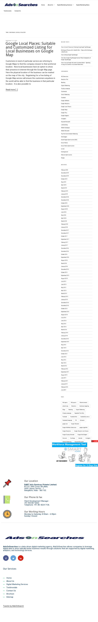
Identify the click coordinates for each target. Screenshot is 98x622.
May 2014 (63, 324)
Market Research (65, 131)
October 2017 (64, 236)
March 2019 (64, 188)
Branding (63, 82)
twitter (62, 149)
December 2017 (65, 230)
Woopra (63, 158)
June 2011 (63, 378)
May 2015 (63, 287)
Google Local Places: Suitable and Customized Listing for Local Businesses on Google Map (30, 49)
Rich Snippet (64, 137)
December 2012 (65, 351)
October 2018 (64, 203)
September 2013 (65, 342)
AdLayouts (73, 402)
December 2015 (65, 269)
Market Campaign (65, 128)
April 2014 (63, 327)
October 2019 (64, 179)
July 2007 (63, 390)
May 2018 (63, 215)
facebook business (85, 417)
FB (76, 420)
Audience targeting (84, 406)
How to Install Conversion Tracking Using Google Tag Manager (76, 47)
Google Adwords (75, 424)
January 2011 (64, 384)
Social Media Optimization (67, 146)
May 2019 (63, 182)
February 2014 (64, 333)
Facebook (63, 98)
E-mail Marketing (65, 94)
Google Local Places (66, 107)
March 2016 (64, 263)
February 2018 (64, 224)
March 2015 (64, 293)
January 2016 (64, 266)
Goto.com (65, 438)
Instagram (63, 119)
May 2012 (63, 360)
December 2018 (65, 197)
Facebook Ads (73, 417)
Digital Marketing (65, 85)
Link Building (64, 125)
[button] (47, 12)
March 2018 (64, 221)
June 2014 (63, 321)
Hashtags (72, 438)
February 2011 (64, 381)
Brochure (8, 593)
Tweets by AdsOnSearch (13, 606)
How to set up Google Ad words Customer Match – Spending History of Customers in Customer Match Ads (75, 63)
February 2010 (64, 387)
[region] (49, 7)
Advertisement (83, 402)
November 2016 (65, 251)
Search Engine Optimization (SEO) (69, 140)
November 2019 (65, 176)
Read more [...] (12, 89)
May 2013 (63, 345)
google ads (65, 424)
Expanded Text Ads (79, 413)
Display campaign (65, 88)
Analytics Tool (64, 79)
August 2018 (64, 209)
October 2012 (64, 354)
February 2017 (64, 242)
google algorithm (83, 427)
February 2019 (64, 191)
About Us (8, 581)
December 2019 (65, 173)
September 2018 (65, 206)
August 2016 (64, 260)
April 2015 (63, 290)
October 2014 (64, 308)
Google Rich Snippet (82, 435)
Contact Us (9, 590)
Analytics (73, 406)
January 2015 (64, 299)
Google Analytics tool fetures (81, 431)
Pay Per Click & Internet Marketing (69, 134)
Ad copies (65, 402)
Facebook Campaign (67, 420)
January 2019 (64, 194)
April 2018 (63, 218)
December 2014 (65, 303)
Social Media (64, 143)
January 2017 (64, 245)
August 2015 (64, 278)
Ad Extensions (64, 76)
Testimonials (10, 587)
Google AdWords (65, 101)
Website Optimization (66, 155)
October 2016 (64, 254)
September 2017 (65, 239)
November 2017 (65, 233)
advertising (65, 406)
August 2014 (64, 315)
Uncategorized (64, 152)
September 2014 (65, 312)
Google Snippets (65, 116)
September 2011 (65, 372)
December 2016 (65, 248)
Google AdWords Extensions (69, 427)
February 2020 (64, 170)
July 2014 (63, 317)
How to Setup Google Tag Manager (69, 55)
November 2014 (65, 305)
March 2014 (64, 330)
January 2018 (64, 227)
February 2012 (64, 369)
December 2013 (65, 339)
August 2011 (64, 375)
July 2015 (63, 281)
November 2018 (65, 200)
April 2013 (63, 348)
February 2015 (64, 296)
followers (82, 420)
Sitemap (8, 597)
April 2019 (63, 185)
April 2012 (63, 363)
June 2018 (63, 212)
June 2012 (63, 357)
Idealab (80, 438)
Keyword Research (65, 122)
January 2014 (64, 336)
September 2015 (65, 275)
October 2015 (64, 272)
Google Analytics (65, 103)
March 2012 (64, 366)
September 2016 (65, 257)
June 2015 (63, 284)
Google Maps (64, 110)
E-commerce (64, 91)
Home (7, 578)
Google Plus (64, 113)
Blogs (64, 410)
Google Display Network (68, 435)
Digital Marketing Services (15, 584)
